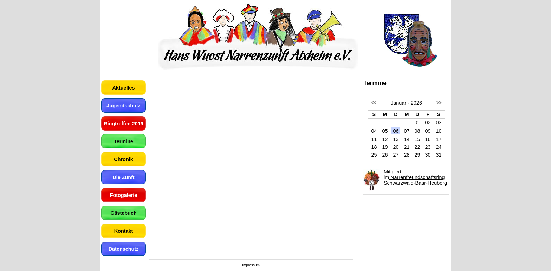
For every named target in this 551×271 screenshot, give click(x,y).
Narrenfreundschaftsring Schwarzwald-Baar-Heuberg (415, 180)
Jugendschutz (123, 105)
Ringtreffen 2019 (123, 123)
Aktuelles (123, 88)
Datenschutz (124, 249)
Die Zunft (123, 177)
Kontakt (123, 231)
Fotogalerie (123, 195)
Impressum (251, 265)
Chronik (123, 159)
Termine (123, 141)
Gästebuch (123, 213)
